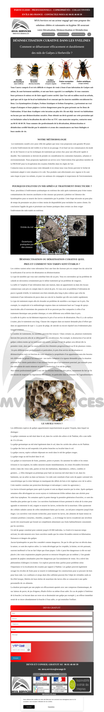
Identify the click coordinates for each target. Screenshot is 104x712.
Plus (89, 34)
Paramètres (51, 707)
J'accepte (29, 707)
